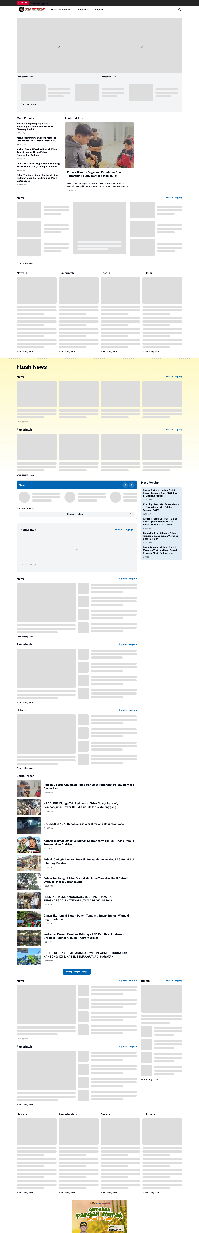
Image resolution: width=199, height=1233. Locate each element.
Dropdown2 (83, 9)
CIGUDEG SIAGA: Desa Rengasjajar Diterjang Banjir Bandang (84, 824)
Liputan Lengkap (173, 197)
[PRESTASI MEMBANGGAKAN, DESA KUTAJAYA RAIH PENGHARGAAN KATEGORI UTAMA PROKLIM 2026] (29, 900)
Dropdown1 (66, 9)
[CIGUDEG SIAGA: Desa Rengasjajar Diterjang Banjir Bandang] (29, 825)
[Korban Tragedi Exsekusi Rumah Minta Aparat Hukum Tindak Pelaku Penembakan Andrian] (29, 844)
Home (54, 9)
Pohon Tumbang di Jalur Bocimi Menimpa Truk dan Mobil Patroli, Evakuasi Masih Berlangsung (38, 178)
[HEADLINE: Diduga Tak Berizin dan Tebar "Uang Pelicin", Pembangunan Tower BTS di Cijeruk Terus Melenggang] (29, 807)
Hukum (149, 273)
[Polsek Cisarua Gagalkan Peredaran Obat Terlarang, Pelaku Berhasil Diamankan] (99, 145)
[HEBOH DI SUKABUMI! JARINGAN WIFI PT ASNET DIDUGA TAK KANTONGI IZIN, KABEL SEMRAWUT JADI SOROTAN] (29, 956)
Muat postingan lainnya (77, 972)
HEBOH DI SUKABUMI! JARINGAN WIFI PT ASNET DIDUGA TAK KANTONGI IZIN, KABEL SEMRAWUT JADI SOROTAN (85, 954)
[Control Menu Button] (173, 9)
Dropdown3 (100, 9)
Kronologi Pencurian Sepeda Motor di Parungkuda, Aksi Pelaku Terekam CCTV (38, 139)
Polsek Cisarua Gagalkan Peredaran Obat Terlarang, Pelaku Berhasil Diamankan (94, 174)
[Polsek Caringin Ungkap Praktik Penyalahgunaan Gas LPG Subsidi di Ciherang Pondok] (29, 863)
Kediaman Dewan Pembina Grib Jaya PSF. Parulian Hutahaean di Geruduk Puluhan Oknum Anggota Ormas (85, 936)
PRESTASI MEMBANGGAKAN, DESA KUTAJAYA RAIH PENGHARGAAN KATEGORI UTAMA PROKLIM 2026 (79, 898)
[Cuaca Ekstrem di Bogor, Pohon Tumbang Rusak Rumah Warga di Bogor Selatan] (29, 919)
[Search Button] (179, 9)
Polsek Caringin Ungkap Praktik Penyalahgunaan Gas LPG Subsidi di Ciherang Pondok (35, 126)
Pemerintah (68, 273)
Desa (106, 273)
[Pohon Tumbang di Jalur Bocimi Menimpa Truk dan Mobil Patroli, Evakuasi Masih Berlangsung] (29, 881)
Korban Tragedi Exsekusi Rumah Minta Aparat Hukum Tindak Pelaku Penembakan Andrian (37, 152)
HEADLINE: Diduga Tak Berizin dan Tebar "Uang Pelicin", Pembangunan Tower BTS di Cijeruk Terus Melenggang (81, 805)
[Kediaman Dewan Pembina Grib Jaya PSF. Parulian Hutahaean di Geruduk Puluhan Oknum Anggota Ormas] (29, 938)
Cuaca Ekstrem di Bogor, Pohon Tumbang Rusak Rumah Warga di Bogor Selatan (38, 165)
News (22, 273)
